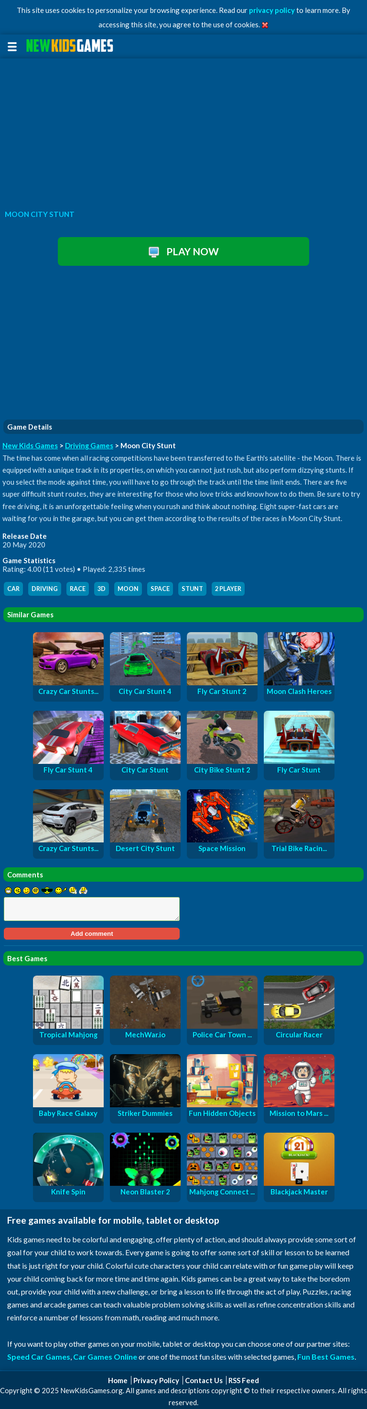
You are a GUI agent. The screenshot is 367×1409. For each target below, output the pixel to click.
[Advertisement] (183, 131)
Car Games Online (105, 1356)
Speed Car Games (38, 1356)
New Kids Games (30, 445)
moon (128, 588)
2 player (228, 588)
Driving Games (89, 445)
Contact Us (204, 1380)
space (160, 588)
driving (45, 588)
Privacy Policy (156, 1380)
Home (118, 1380)
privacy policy (272, 10)
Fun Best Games (326, 1356)
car (13, 588)
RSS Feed (243, 1380)
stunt (192, 588)
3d (101, 588)
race (78, 588)
